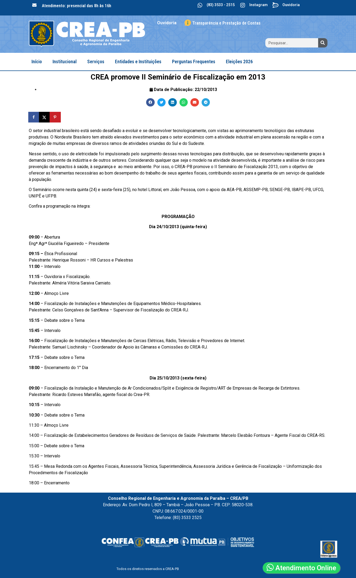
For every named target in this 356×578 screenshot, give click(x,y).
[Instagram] (242, 5)
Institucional (65, 61)
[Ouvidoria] (275, 5)
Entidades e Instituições (138, 61)
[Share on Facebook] (34, 117)
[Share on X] (44, 117)
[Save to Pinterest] (55, 117)
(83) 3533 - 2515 (221, 5)
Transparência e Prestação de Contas (226, 23)
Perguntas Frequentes (193, 61)
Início (36, 61)
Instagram (258, 5)
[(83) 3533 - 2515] (200, 5)
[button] (150, 102)
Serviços (95, 61)
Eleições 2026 (239, 61)
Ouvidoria (291, 5)
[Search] (322, 42)
